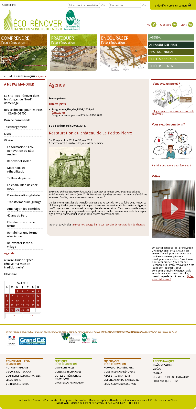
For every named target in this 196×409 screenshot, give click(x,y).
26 (38, 305)
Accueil (8, 76)
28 (12, 310)
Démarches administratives (23, 375)
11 (33, 296)
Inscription (66, 400)
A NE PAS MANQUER (163, 361)
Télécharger (58, 112)
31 (27, 310)
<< (13, 315)
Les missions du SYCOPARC (120, 384)
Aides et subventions (117, 375)
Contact (37, 400)
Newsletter (116, 400)
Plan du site (50, 400)
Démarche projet (65, 367)
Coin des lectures (17, 384)
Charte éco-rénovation (70, 382)
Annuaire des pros (163, 44)
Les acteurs (13, 379)
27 (7, 310)
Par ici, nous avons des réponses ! (171, 165)
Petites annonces (163, 58)
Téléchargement (162, 66)
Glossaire (168, 24)
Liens (187, 24)
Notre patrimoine (17, 367)
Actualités (24, 400)
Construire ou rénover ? (119, 371)
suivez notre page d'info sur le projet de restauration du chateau (109, 224)
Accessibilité (8, 4)
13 (7, 300)
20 (7, 305)
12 (38, 296)
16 (22, 300)
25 (33, 305)
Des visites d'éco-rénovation (171, 377)
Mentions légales (98, 400)
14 (12, 300)
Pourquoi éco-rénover (118, 367)
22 (17, 305)
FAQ (151, 24)
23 (22, 305)
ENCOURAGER (123, 40)
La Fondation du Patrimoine (121, 379)
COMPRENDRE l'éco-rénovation (18, 363)
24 (27, 305)
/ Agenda (41, 76)
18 (33, 300)
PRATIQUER (73, 40)
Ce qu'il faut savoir (18, 371)
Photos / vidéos (161, 51)
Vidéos (157, 368)
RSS (150, 400)
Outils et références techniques (68, 377)
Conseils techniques (68, 371)
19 (38, 300)
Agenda (155, 37)
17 (27, 300)
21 (12, 305)
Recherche (80, 400)
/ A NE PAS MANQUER (23, 76)
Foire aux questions (165, 381)
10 (27, 296)
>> (31, 315)
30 (22, 310)
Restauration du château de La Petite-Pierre (90, 133)
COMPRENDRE (23, 40)
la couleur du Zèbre (166, 400)
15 (17, 300)
